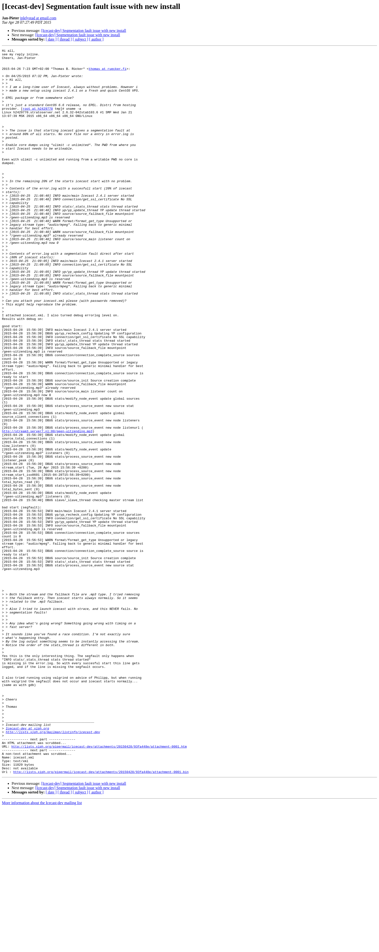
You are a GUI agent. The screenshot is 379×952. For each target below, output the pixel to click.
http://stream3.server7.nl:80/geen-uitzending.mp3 (47, 508)
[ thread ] (65, 39)
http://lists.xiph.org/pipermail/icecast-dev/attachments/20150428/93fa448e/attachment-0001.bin (101, 917)
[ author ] (96, 39)
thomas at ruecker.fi (107, 73)
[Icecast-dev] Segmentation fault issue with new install (83, 31)
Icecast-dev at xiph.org (27, 864)
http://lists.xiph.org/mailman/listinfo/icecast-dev (53, 869)
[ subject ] (80, 39)
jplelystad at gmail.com (38, 18)
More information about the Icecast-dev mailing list (42, 948)
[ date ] (51, 39)
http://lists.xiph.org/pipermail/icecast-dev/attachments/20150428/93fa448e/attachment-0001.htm (99, 886)
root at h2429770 (38, 121)
